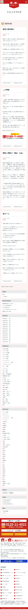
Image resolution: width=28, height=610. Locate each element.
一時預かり (5, 421)
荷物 (3, 474)
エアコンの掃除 (6, 352)
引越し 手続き (6, 393)
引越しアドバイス (19, 575)
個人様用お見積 (19, 587)
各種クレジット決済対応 (7, 593)
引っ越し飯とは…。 (7, 307)
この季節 (6, 90)
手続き (4, 450)
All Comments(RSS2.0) (8, 504)
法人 (3, 464)
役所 (3, 448)
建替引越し (18, 569)
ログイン (4, 513)
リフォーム (5, 368)
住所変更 (4, 425)
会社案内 (17, 581)
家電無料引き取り (6, 376)
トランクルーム (6, 360)
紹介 (3, 294)
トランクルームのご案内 (20, 572)
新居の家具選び (8, 29)
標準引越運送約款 (5, 581)
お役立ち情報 (5, 348)
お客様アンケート (19, 593)
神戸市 (4, 470)
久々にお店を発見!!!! (7, 305)
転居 (3, 479)
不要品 (4, 423)
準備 (3, 466)
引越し (4, 443)
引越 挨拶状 (5, 387)
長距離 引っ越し (6, 403)
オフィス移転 (5, 358)
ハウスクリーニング (7, 364)
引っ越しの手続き (6, 381)
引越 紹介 (5, 389)
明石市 (4, 456)
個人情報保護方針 (19, 596)
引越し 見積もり (6, 395)
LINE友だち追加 (19, 590)
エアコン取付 (5, 354)
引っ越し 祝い (6, 379)
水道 (3, 462)
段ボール (6, 214)
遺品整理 (5, 599)
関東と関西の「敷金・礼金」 (13, 153)
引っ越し (4, 377)
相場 (3, 468)
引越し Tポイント (7, 391)
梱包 (3, 458)
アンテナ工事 (5, 350)
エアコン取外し (6, 356)
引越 (3, 441)
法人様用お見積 (5, 590)
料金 (3, 452)
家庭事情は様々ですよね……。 (9, 303)
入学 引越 (5, 370)
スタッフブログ (5, 596)
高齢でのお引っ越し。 (7, 311)
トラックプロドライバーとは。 (10, 309)
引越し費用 (5, 446)
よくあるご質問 (5, 578)
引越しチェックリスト (6, 575)
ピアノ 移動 (5, 366)
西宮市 (4, 476)
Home (2, 286)
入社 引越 (5, 372)
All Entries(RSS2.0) (7, 500)
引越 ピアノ (5, 385)
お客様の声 (18, 578)
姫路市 (4, 431)
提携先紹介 (18, 584)
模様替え (4, 460)
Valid (5, 511)
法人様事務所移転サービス (7, 572)
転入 (3, 477)
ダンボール (5, 414)
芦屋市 (4, 472)
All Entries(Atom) (6, 502)
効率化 (4, 429)
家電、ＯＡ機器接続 (7, 374)
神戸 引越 (5, 399)
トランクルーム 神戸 (8, 362)
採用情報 (4, 587)
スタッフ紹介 (4, 584)
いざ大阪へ (5, 296)
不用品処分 (19, 599)
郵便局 (4, 481)
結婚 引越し (5, 401)
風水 (3, 405)
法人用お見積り (20, 534)
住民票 (4, 427)
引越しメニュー (5, 569)
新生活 (4, 454)
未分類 (4, 35)
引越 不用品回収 (6, 383)
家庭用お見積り (7, 534)
